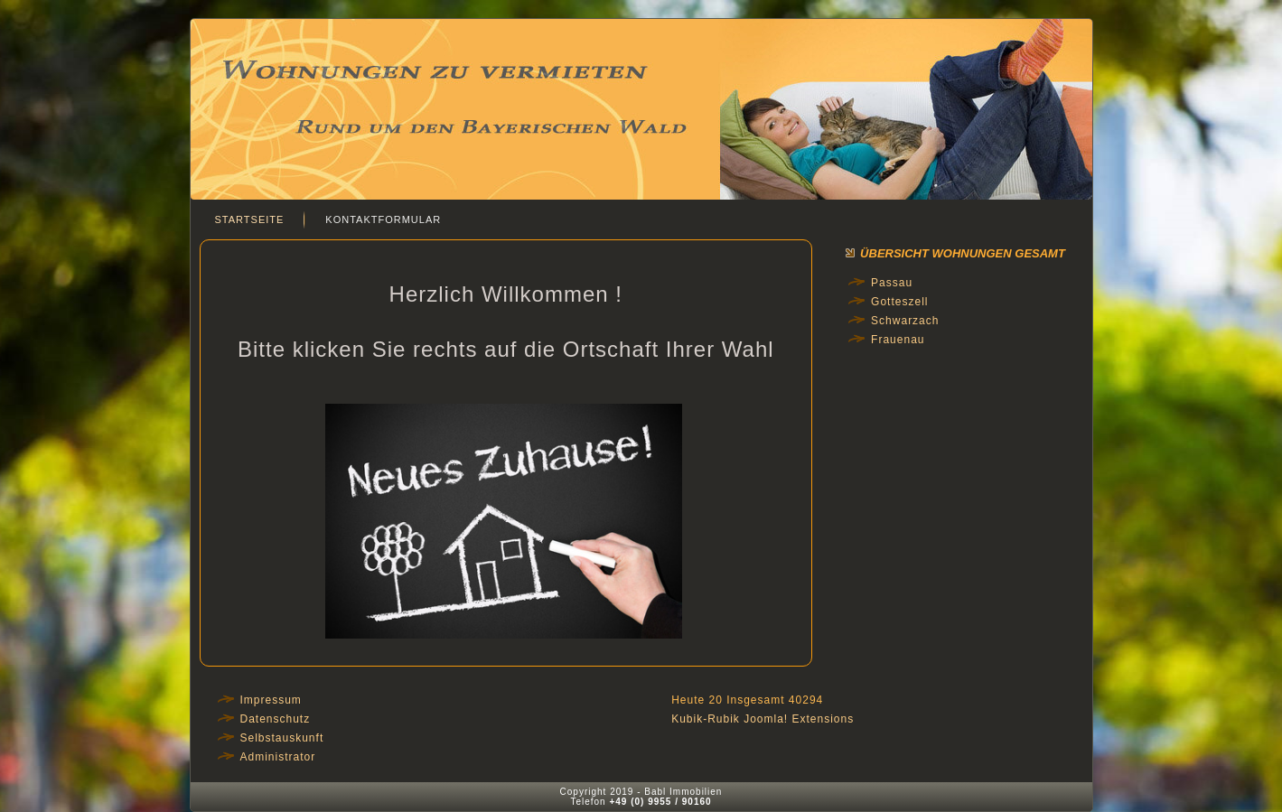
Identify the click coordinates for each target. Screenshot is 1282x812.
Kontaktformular (383, 219)
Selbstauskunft (282, 738)
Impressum (271, 700)
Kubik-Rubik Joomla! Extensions (762, 719)
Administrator (278, 757)
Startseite (250, 219)
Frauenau (897, 339)
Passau (891, 282)
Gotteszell (899, 301)
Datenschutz (275, 719)
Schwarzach (905, 320)
